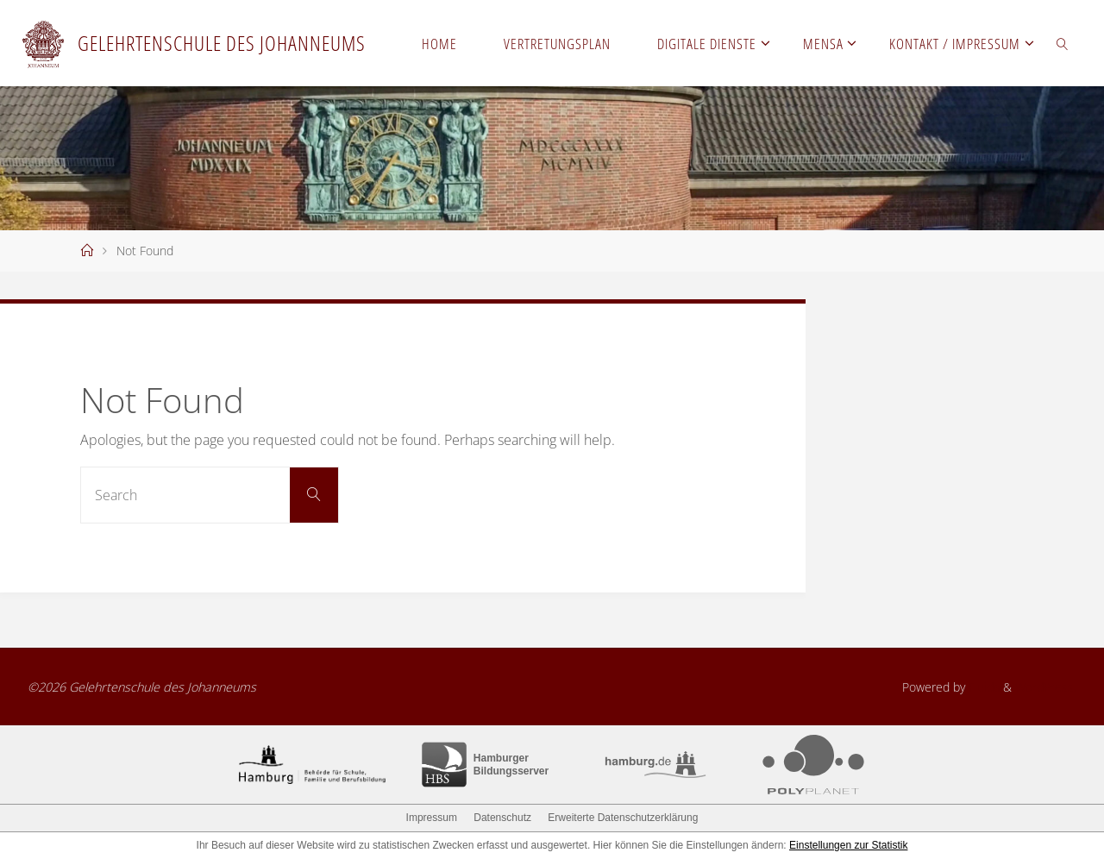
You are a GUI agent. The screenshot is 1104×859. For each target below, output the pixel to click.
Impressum (431, 818)
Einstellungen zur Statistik (848, 845)
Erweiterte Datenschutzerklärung (623, 818)
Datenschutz (502, 818)
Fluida (982, 687)
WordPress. (1045, 687)
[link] (1063, 43)
